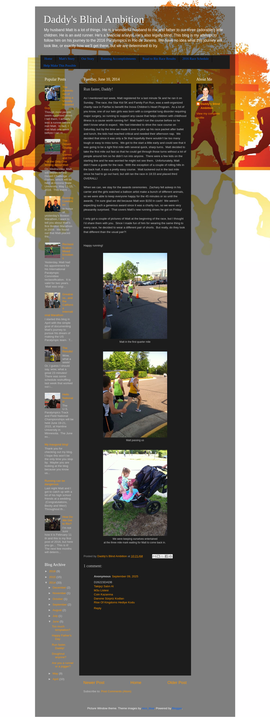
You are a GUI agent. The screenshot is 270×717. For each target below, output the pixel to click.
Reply (98, 608)
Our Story (87, 58)
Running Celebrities (67, 201)
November (60, 593)
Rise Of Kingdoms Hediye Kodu (114, 602)
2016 (52, 571)
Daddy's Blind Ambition (94, 19)
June (56, 621)
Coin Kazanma (103, 594)
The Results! (67, 349)
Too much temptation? (61, 628)
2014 (52, 582)
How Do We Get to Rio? (67, 520)
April (56, 679)
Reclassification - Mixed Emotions (67, 251)
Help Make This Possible (60, 65)
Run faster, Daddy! (59, 646)
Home (48, 58)
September (60, 604)
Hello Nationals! (67, 398)
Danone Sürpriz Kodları (109, 598)
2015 (52, 577)
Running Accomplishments (118, 58)
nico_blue (148, 708)
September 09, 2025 (125, 576)
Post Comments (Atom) (116, 691)
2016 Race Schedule (195, 58)
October (58, 599)
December (60, 587)
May (56, 673)
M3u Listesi (101, 590)
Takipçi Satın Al (104, 586)
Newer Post (94, 682)
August (58, 610)
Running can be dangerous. (55, 482)
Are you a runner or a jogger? (63, 664)
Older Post (177, 682)
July (56, 616)
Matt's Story (67, 58)
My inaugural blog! (56, 444)
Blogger (177, 708)
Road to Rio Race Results (159, 58)
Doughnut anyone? (59, 655)
